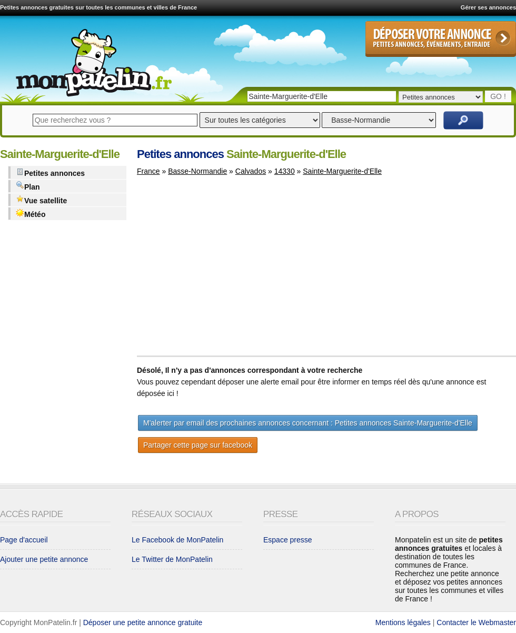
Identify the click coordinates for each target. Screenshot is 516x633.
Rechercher (463, 120)
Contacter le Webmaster (476, 622)
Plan (28, 186)
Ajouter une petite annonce (44, 559)
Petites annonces (50, 172)
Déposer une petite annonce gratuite (143, 622)
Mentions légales (403, 622)
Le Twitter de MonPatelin (172, 559)
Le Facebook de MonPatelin (177, 540)
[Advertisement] (225, 270)
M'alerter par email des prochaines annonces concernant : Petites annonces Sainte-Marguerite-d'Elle (307, 423)
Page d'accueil (24, 540)
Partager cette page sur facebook (197, 445)
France (148, 171)
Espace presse (287, 540)
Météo (30, 214)
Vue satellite (41, 200)
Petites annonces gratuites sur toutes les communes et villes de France (98, 7)
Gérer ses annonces (488, 7)
